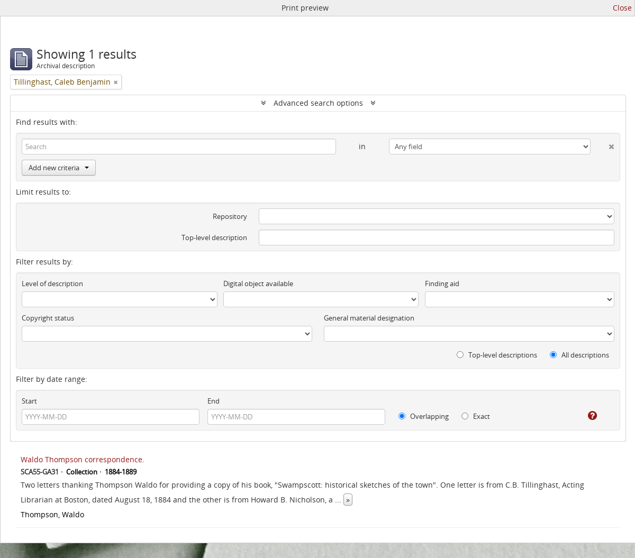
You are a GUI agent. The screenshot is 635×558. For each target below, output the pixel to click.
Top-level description (214, 237)
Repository (230, 216)
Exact (475, 416)
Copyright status (48, 318)
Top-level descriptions (497, 355)
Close (622, 8)
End (213, 401)
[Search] (179, 146)
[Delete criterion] (602, 144)
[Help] (585, 415)
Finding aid (442, 283)
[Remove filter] (116, 82)
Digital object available (258, 283)
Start (29, 401)
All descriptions (579, 355)
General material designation (369, 318)
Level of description (52, 283)
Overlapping (423, 416)
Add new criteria (59, 167)
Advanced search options (318, 103)
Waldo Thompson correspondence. (82, 459)
